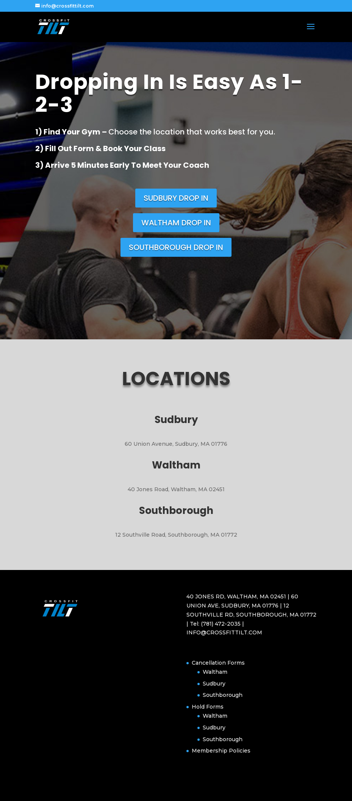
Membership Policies (221, 750)
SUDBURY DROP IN (176, 198)
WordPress (220, 791)
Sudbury (214, 683)
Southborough (222, 695)
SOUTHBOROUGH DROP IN (176, 247)
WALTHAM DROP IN (176, 222)
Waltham (215, 671)
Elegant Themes (162, 791)
